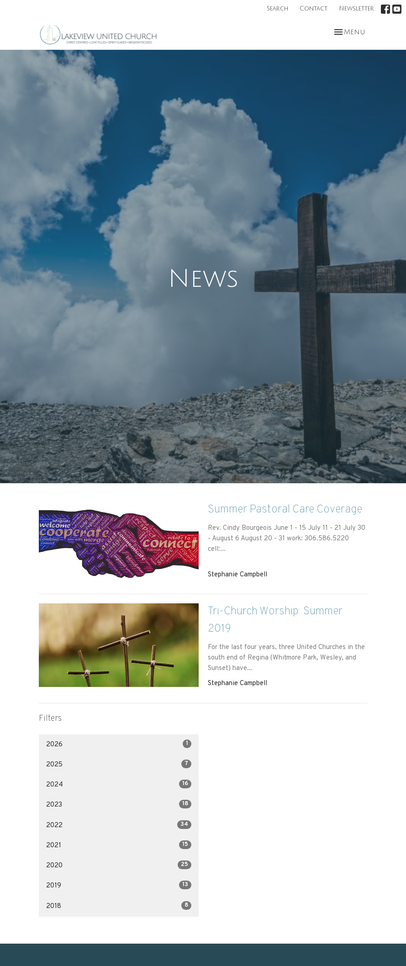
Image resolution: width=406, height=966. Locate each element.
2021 (118, 845)
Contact (313, 8)
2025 (118, 764)
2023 (118, 804)
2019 (118, 885)
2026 (118, 744)
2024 (118, 784)
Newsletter (356, 8)
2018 (118, 906)
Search (277, 8)
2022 (118, 825)
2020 (118, 865)
